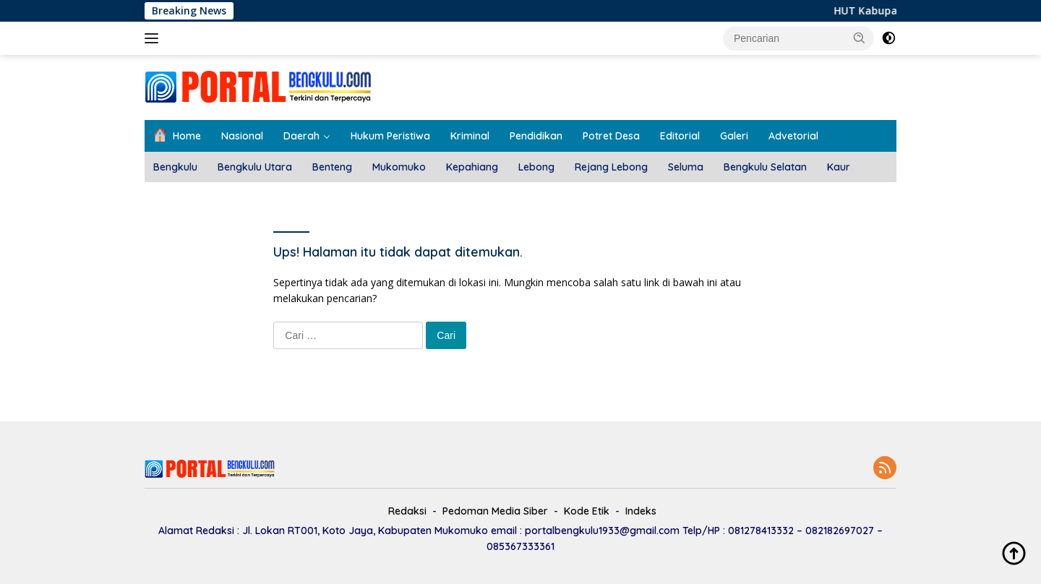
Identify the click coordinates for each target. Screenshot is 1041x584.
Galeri (734, 135)
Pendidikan (536, 135)
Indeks (640, 511)
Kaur (838, 166)
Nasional (242, 135)
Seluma (685, 166)
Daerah (301, 135)
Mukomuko (399, 166)
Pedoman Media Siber (495, 511)
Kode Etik (586, 511)
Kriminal (469, 135)
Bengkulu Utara (255, 166)
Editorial (680, 135)
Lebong (536, 166)
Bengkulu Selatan (765, 166)
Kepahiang (472, 166)
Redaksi (407, 511)
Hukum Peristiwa (390, 135)
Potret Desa (611, 135)
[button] (859, 37)
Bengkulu (175, 166)
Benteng (332, 166)
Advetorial (793, 135)
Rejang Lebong (611, 166)
